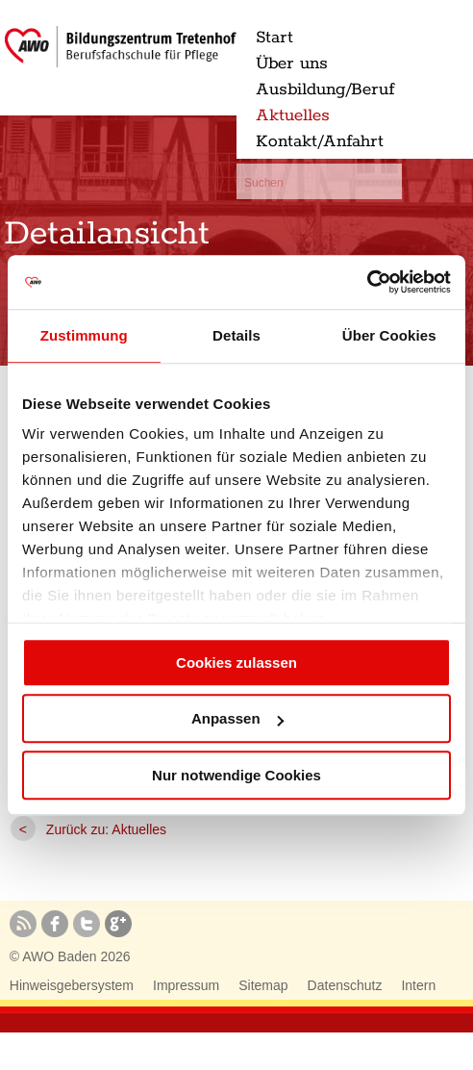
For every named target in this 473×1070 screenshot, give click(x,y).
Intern (418, 985)
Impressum (186, 985)
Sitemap (262, 985)
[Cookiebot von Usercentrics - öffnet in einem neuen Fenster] (367, 281)
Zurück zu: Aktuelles (106, 829)
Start (274, 37)
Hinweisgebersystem (72, 985)
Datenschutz (345, 985)
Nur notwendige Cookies (236, 775)
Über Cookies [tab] (389, 335)
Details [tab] (236, 335)
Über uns (292, 63)
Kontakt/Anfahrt (320, 141)
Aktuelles (293, 115)
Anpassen (237, 718)
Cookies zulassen (236, 662)
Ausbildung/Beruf (325, 89)
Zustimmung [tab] (84, 335)
